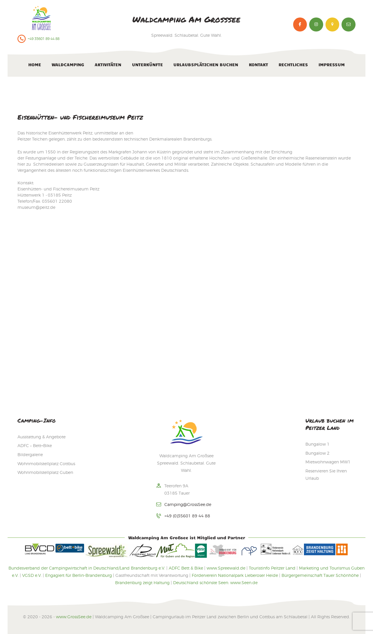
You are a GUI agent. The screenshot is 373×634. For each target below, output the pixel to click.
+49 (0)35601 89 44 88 (187, 515)
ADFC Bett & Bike (186, 567)
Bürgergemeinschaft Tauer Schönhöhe (320, 575)
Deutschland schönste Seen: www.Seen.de (215, 582)
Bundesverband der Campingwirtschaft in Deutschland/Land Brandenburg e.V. (86, 567)
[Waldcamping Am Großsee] (187, 315)
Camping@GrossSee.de (187, 504)
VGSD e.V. (32, 575)
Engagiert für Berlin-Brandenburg (78, 575)
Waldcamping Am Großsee (186, 19)
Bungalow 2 (317, 453)
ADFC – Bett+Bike (34, 445)
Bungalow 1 (317, 444)
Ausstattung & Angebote (41, 436)
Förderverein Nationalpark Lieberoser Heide (235, 575)
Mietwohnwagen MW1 (328, 461)
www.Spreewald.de (226, 567)
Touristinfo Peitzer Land (272, 567)
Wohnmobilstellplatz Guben (45, 472)
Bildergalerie (30, 454)
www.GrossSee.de (74, 616)
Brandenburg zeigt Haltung (142, 582)
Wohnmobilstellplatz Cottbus (46, 463)
